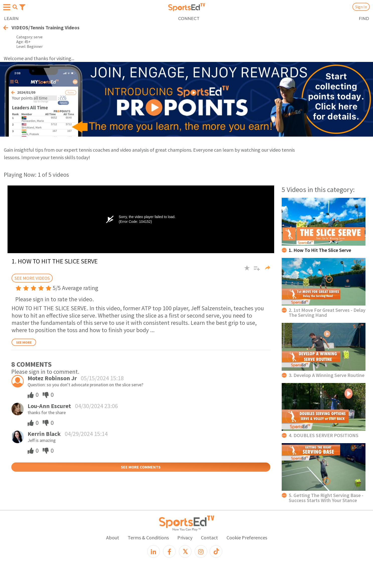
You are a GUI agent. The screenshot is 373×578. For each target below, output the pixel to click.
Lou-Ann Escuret (49, 406)
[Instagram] (200, 551)
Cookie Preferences (247, 537)
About (112, 537)
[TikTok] (216, 551)
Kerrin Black (44, 434)
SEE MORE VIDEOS (32, 278)
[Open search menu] (15, 7)
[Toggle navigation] (22, 6)
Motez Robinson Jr (52, 378)
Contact (209, 537)
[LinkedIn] (153, 551)
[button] (255, 270)
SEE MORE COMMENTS (141, 466)
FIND (364, 18)
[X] (185, 551)
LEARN (11, 18)
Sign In (361, 6)
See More (24, 342)
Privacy (184, 537)
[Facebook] (169, 551)
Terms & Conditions (148, 537)
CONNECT (188, 18)
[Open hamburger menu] (6, 7)
